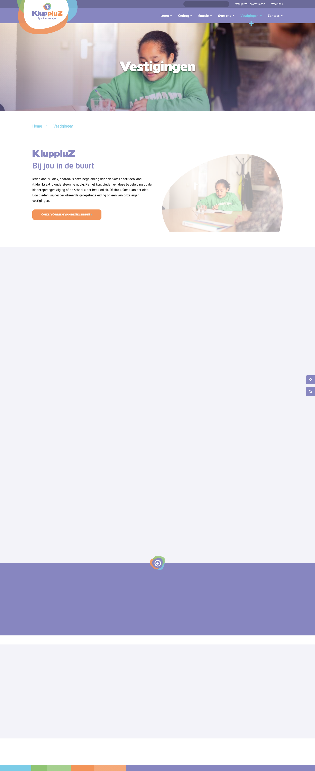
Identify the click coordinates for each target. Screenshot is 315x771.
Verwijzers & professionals (250, 4)
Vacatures (277, 4)
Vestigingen (63, 126)
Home (37, 126)
